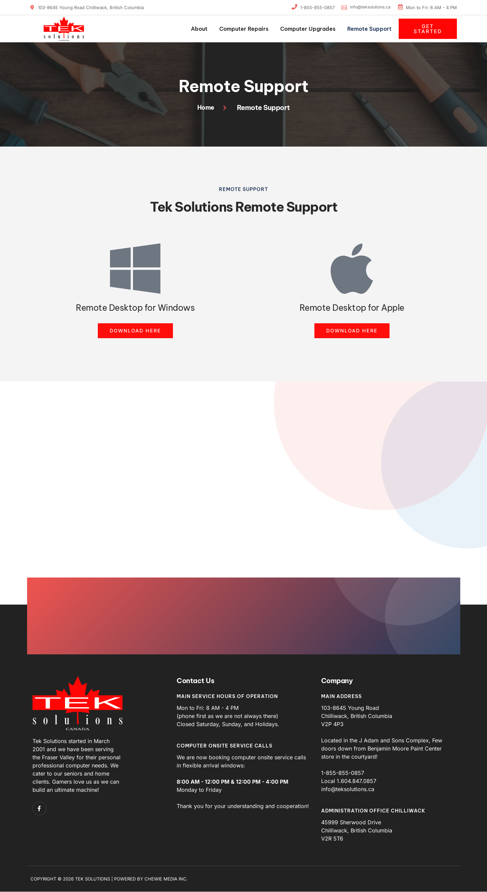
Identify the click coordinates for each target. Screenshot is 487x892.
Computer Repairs (243, 28)
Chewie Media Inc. (166, 879)
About (199, 28)
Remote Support (369, 28)
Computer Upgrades (307, 28)
